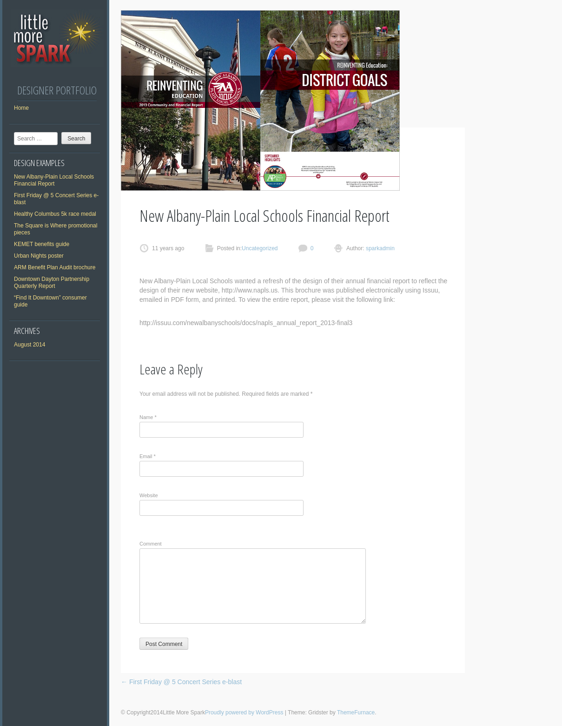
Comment (150, 543)
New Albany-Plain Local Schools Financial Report (54, 180)
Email (147, 456)
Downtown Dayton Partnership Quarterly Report (51, 282)
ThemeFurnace (356, 712)
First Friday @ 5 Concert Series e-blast (181, 682)
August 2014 (29, 344)
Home (21, 108)
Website (148, 495)
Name (148, 417)
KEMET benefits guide (41, 244)
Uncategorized (260, 248)
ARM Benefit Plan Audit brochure (54, 267)
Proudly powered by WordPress (244, 712)
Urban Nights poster (39, 256)
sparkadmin (379, 248)
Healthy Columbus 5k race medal (55, 214)
